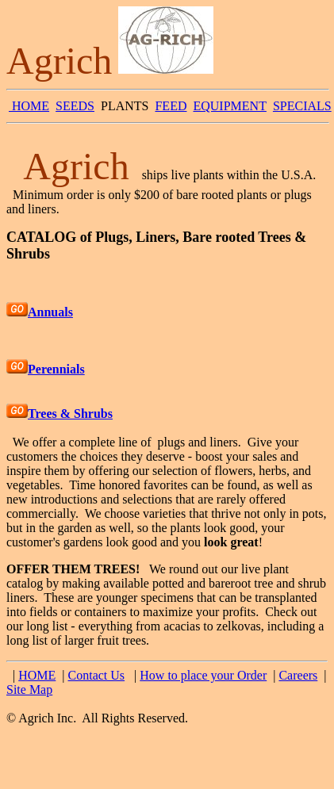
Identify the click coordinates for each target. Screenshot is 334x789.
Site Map (29, 689)
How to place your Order (203, 675)
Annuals (50, 312)
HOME (29, 106)
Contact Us (96, 675)
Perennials (56, 369)
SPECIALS (302, 106)
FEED (170, 106)
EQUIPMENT (229, 106)
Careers (297, 675)
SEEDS (75, 106)
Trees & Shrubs (70, 413)
